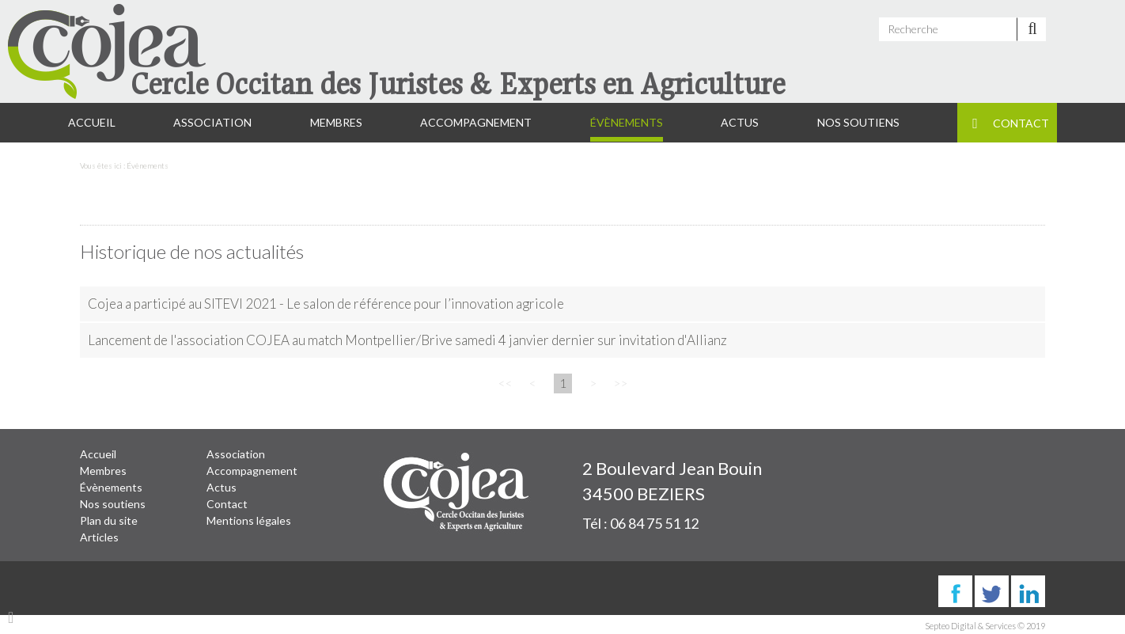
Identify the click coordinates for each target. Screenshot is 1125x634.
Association (212, 122)
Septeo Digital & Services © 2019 (985, 626)
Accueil (92, 122)
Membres (336, 122)
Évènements (626, 122)
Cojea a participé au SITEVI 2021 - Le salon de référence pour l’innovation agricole (326, 303)
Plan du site (109, 520)
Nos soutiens (858, 122)
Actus (740, 122)
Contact (1021, 123)
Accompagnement (476, 122)
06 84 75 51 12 (654, 523)
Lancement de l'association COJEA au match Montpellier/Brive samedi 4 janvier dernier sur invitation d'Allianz (407, 340)
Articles (99, 537)
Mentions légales (248, 520)
